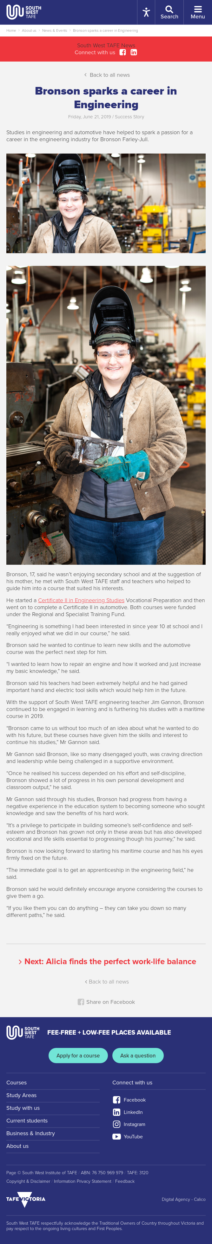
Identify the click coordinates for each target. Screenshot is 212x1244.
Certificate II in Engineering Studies (81, 600)
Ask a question (138, 1055)
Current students (27, 1120)
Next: (106, 961)
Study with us (23, 1107)
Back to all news (106, 74)
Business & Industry (30, 1133)
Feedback (125, 1181)
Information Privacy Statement (82, 1181)
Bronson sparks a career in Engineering (105, 30)
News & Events (54, 30)
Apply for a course (78, 1055)
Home (11, 30)
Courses (16, 1082)
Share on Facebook (106, 1002)
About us (29, 30)
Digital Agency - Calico (184, 1199)
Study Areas (21, 1095)
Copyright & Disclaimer (28, 1181)
